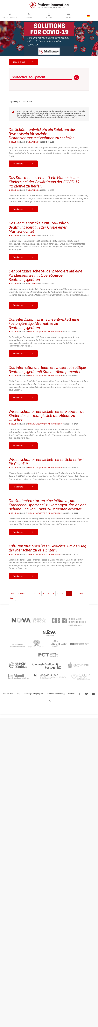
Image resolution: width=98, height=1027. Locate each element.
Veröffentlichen (10, 15)
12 (74, 593)
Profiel (49, 15)
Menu (68, 15)
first (12, 593)
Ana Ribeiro (33, 142)
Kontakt (71, 694)
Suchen (29, 15)
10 (63, 593)
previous (21, 593)
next (81, 593)
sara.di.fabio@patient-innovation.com (45, 332)
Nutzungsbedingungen (33, 694)
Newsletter (8, 694)
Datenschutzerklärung (55, 694)
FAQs (18, 694)
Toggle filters (23, 62)
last (12, 598)
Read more (23, 164)
